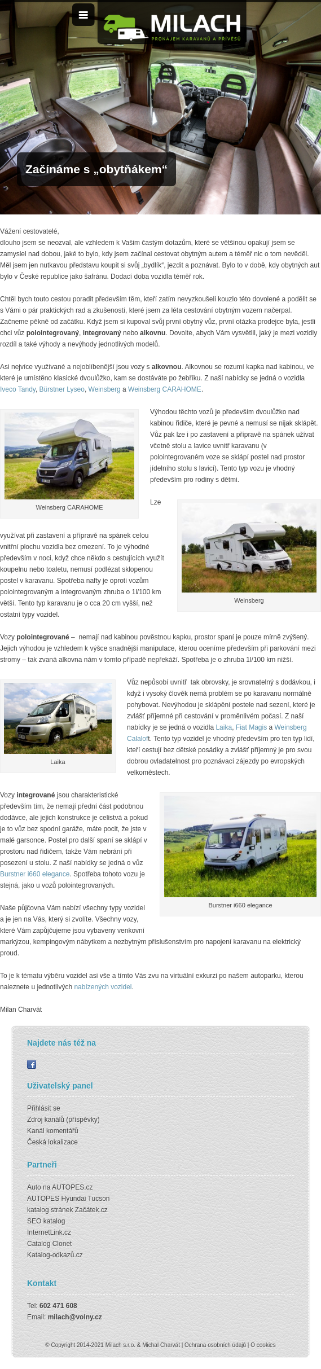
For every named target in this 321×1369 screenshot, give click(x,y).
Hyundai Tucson (85, 1199)
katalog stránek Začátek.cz (67, 1210)
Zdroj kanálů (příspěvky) (63, 1120)
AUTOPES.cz (72, 1187)
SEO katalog (46, 1221)
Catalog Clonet (49, 1244)
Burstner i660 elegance (34, 874)
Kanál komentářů (52, 1131)
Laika (224, 727)
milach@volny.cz (75, 1317)
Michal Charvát (161, 1345)
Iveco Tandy (18, 389)
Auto (34, 1187)
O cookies (262, 1345)
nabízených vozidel (102, 987)
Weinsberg (105, 389)
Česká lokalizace (52, 1142)
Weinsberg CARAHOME (164, 389)
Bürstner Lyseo (62, 389)
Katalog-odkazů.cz (55, 1255)
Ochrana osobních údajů (215, 1345)
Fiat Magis (251, 727)
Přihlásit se (43, 1108)
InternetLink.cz (49, 1232)
